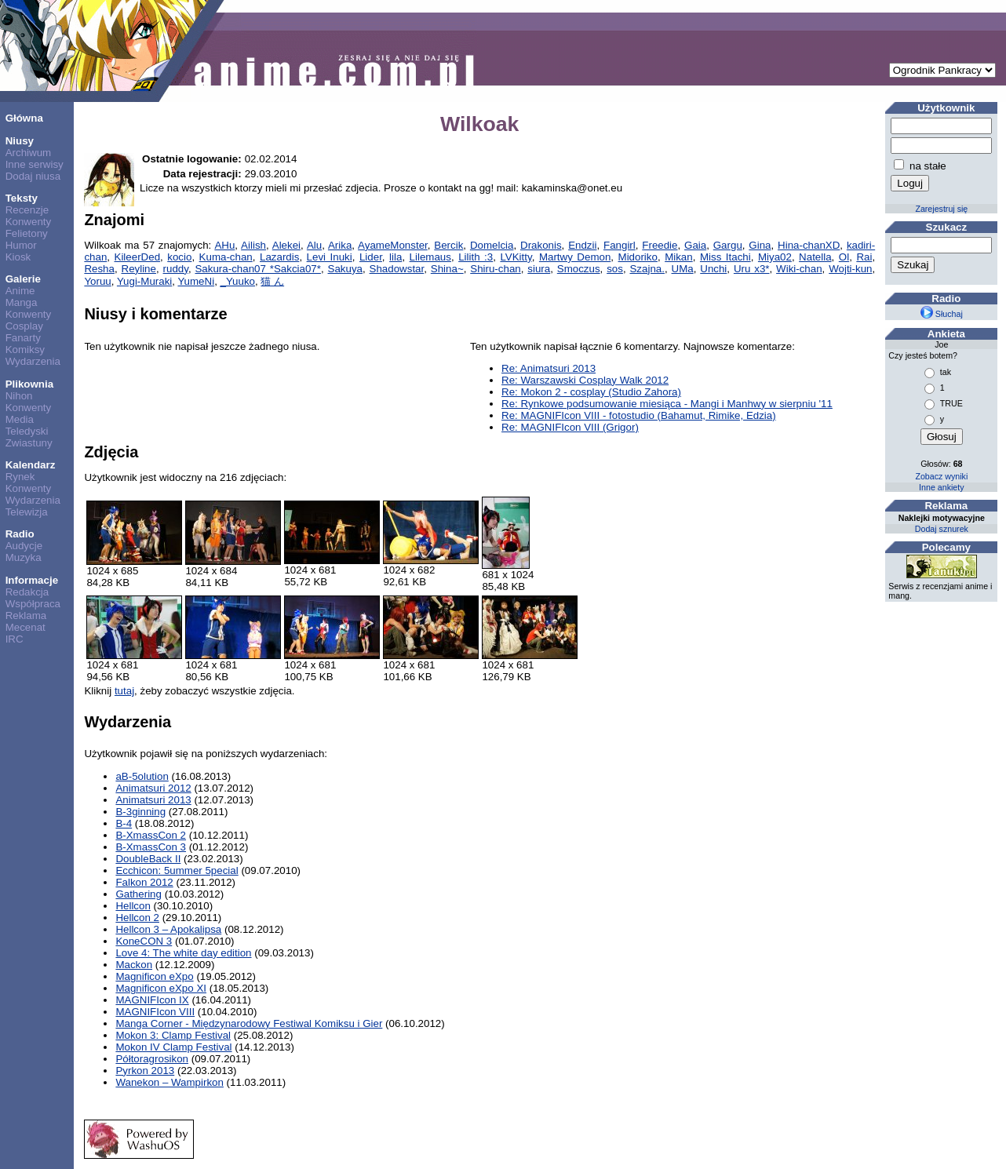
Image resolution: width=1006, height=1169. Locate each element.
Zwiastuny (29, 443)
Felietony (26, 233)
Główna (24, 118)
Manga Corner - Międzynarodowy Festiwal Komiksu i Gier (248, 1023)
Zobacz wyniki (941, 476)
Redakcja (27, 592)
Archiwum (28, 152)
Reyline (139, 269)
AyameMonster (393, 245)
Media (19, 419)
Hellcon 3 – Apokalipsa (168, 929)
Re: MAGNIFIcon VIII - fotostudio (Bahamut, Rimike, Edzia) (638, 415)
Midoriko (638, 257)
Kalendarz (30, 465)
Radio (20, 534)
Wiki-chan (799, 269)
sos (615, 269)
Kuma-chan (226, 257)
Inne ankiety (941, 487)
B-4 (123, 823)
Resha (99, 269)
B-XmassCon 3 (150, 847)
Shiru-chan (495, 269)
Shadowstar (397, 269)
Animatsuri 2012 (153, 788)
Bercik (448, 245)
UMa (683, 269)
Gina (760, 245)
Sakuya (345, 269)
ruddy (175, 269)
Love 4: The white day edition (183, 953)
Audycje (23, 546)
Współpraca (32, 604)
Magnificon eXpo (154, 976)
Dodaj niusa (32, 176)
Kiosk (18, 257)
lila (395, 257)
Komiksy (25, 349)
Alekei (286, 245)
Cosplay (24, 326)
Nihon (19, 396)
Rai (864, 257)
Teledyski (27, 431)
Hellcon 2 (137, 917)
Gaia (695, 245)
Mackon (133, 965)
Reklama (26, 615)
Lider (370, 257)
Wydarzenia (32, 361)
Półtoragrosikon (151, 1059)
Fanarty (23, 338)
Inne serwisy (34, 164)
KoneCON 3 (143, 941)
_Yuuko (238, 281)
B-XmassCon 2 (150, 835)
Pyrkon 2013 (144, 1070)
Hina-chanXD (809, 245)
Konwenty (28, 222)
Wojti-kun (850, 269)
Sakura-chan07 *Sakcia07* (257, 269)
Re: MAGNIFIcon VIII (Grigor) (570, 427)
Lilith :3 (475, 257)
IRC (14, 639)
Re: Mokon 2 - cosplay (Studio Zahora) (591, 392)
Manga (21, 302)
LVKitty (515, 257)
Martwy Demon (575, 257)
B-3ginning (140, 812)
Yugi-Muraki (144, 281)
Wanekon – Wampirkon (169, 1082)
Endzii (582, 245)
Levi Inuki (329, 257)
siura (538, 269)
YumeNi (195, 281)
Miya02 (775, 257)
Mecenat (25, 627)
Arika (340, 245)
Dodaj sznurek (941, 529)
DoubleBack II (147, 859)
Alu (314, 245)
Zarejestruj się (941, 208)
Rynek (20, 477)
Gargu (727, 245)
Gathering (138, 894)
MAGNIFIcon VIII (155, 1012)
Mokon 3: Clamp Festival (173, 1035)
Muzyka (23, 557)
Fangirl (619, 245)
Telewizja (26, 512)
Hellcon (132, 906)
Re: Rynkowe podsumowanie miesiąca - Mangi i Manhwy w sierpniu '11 (667, 404)
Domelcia (492, 245)
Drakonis (541, 245)
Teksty (21, 198)
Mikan (679, 257)
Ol (844, 257)
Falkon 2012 (144, 882)
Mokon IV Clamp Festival (173, 1047)
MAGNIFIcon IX (151, 1000)
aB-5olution (141, 776)
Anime (20, 291)
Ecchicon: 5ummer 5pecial (176, 870)
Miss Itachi (725, 257)
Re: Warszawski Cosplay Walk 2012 (585, 380)
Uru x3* (752, 269)
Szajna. (646, 269)
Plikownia (29, 384)
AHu (224, 245)
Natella (815, 257)
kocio (179, 257)
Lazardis (279, 257)
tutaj (124, 691)
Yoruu (97, 281)
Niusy (19, 141)
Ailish (253, 245)
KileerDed (138, 257)
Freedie (659, 245)
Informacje (31, 580)
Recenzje (27, 210)
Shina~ (447, 269)
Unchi (713, 269)
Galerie (23, 279)
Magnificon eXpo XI (160, 988)
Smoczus (578, 269)
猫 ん (272, 281)
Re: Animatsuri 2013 (548, 368)
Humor (21, 245)
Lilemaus (430, 257)
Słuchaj (941, 314)
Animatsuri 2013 (153, 800)
